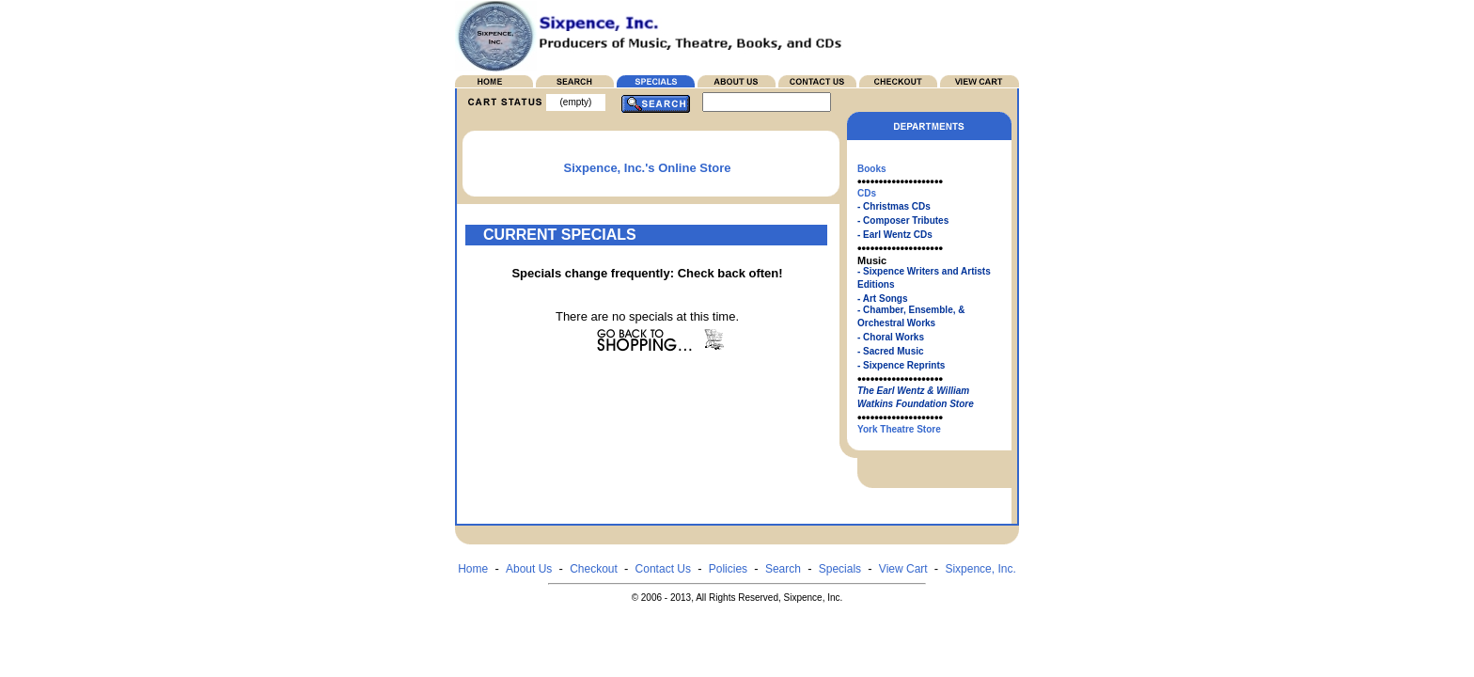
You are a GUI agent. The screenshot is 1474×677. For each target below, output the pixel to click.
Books (871, 169)
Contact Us (663, 568)
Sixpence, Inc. (980, 568)
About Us (529, 568)
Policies (728, 568)
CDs (866, 193)
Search (783, 568)
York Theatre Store (899, 429)
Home (473, 568)
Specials (840, 568)
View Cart (903, 568)
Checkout (594, 568)
